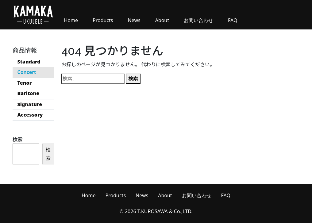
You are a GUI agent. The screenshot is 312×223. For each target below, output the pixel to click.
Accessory (30, 114)
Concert (26, 72)
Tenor (24, 82)
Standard (28, 61)
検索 (17, 139)
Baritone (28, 93)
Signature (29, 104)
